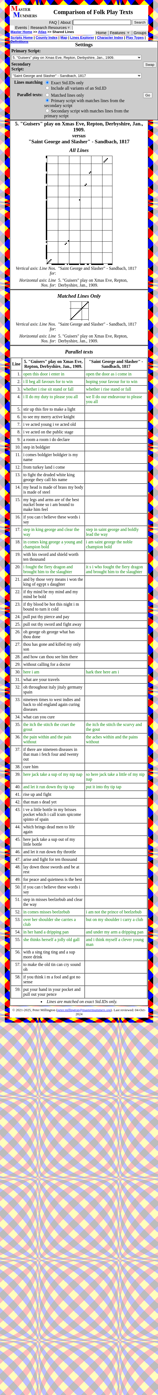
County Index (46, 37)
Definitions (19, 42)
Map (63, 37)
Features (120, 33)
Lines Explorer (82, 37)
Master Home (21, 32)
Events (21, 27)
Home (101, 33)
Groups (140, 33)
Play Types (135, 37)
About (65, 22)
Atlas (42, 32)
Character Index (110, 37)
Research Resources (50, 27)
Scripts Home (22, 37)
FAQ (53, 22)
